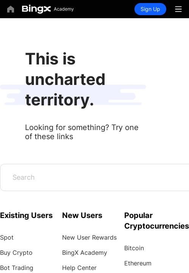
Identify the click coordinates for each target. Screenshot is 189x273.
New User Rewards (89, 237)
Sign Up (150, 9)
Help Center (79, 267)
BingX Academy (84, 252)
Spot (7, 237)
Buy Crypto (16, 252)
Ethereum (138, 263)
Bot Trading (16, 267)
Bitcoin (134, 248)
